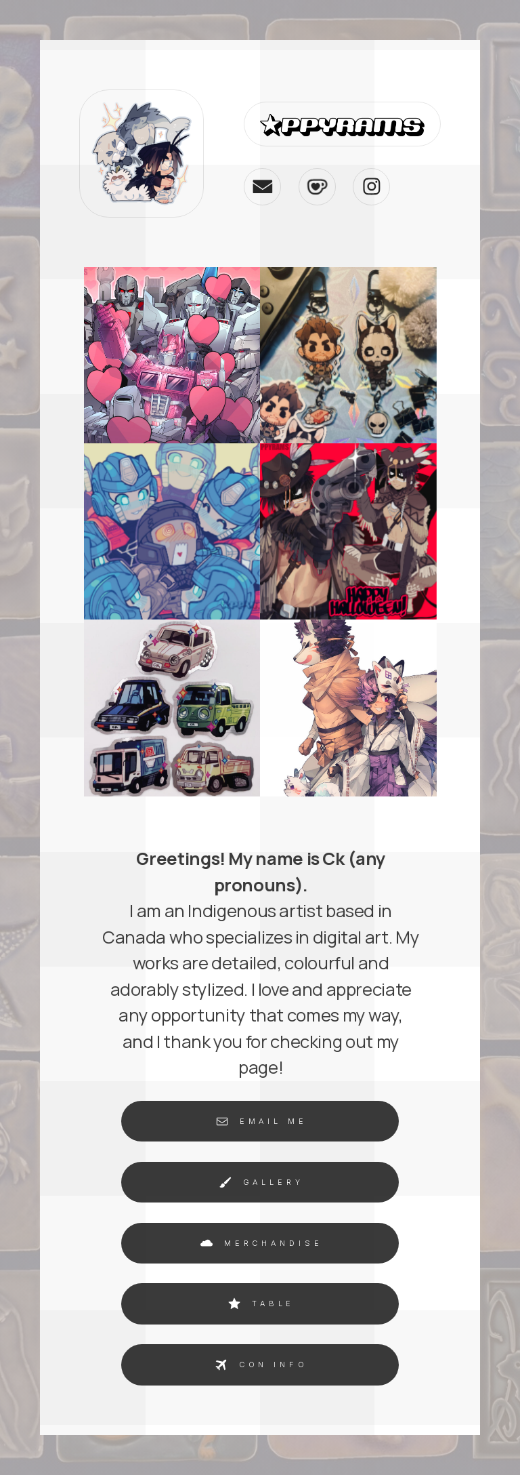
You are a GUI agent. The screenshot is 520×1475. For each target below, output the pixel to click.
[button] (262, 186)
